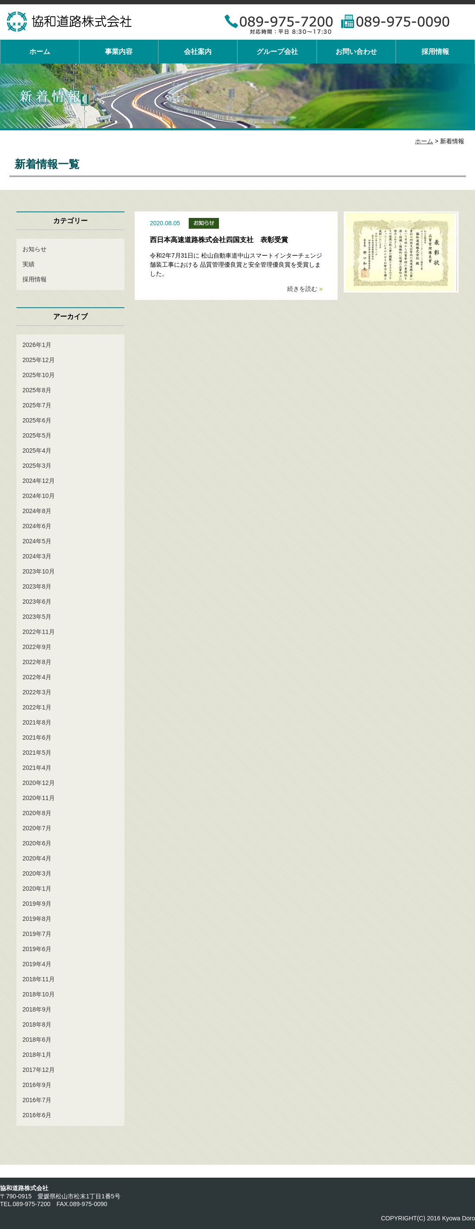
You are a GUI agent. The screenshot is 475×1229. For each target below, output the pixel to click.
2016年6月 (36, 1115)
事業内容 (119, 51)
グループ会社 (277, 51)
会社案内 (198, 51)
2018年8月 (36, 1024)
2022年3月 (36, 692)
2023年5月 (36, 616)
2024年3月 (36, 556)
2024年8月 (36, 510)
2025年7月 (36, 405)
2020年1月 (36, 888)
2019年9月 (36, 903)
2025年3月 (36, 465)
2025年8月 (36, 390)
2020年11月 (38, 797)
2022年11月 (38, 631)
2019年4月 (36, 964)
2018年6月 (36, 1039)
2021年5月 (36, 752)
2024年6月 (36, 526)
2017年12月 (38, 1069)
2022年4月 (36, 677)
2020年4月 (36, 858)
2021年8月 (36, 722)
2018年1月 (36, 1054)
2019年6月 (36, 948)
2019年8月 (36, 918)
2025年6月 (36, 420)
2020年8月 (36, 813)
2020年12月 (38, 782)
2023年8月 (36, 586)
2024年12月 (38, 480)
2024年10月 (38, 495)
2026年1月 (36, 344)
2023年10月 (38, 571)
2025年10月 (38, 375)
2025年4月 (36, 450)
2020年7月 (36, 828)
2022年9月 (36, 646)
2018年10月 (38, 994)
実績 (28, 264)
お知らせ (34, 249)
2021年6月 (36, 737)
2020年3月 (36, 873)
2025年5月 (36, 435)
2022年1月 (36, 707)
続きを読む (305, 288)
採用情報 (435, 51)
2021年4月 (36, 767)
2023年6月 (36, 601)
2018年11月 (38, 979)
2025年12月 (38, 359)
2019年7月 (36, 933)
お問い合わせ (356, 51)
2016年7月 (36, 1100)
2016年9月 (36, 1084)
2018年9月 (36, 1009)
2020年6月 (36, 843)
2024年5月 (36, 541)
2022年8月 (36, 662)
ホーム (39, 51)
